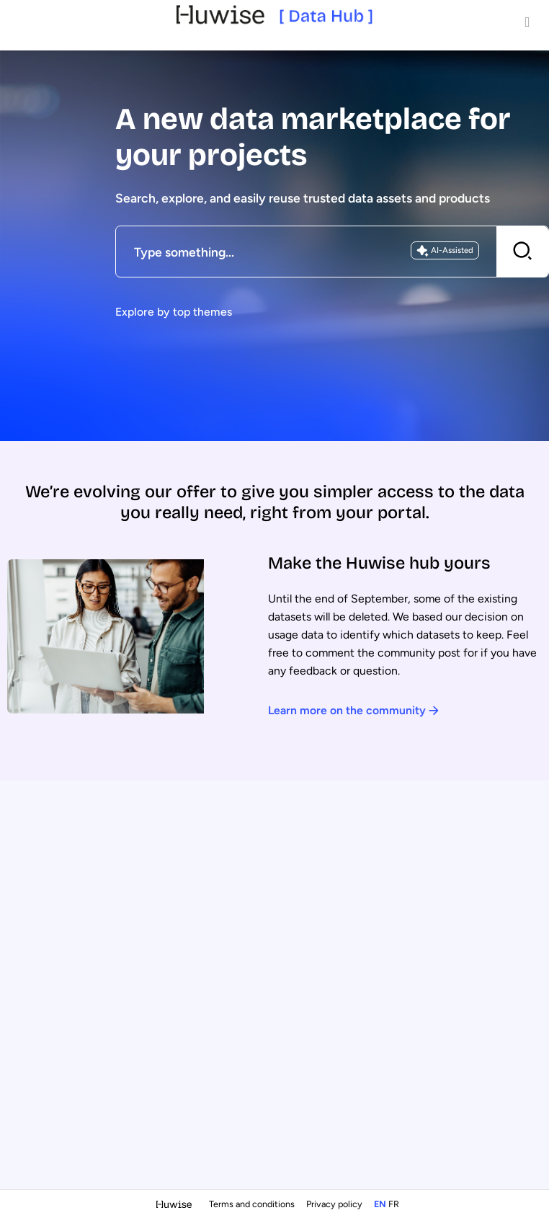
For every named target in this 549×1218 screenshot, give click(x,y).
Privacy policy (335, 1204)
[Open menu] (527, 21)
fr (393, 1204)
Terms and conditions (253, 1204)
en (380, 1204)
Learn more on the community (353, 710)
